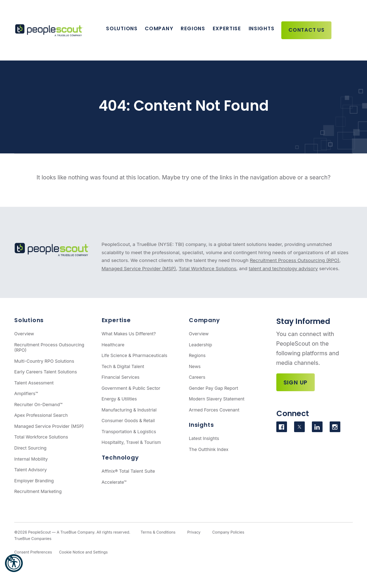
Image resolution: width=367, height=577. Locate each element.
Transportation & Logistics (129, 431)
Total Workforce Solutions (207, 268)
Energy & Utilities (119, 399)
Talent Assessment (34, 382)
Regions (193, 28)
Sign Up (295, 382)
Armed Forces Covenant (214, 410)
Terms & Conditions (157, 532)
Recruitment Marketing (38, 491)
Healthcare (113, 344)
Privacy (193, 532)
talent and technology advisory (283, 268)
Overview (24, 333)
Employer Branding (34, 480)
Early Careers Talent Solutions (45, 371)
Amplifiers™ (26, 393)
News (195, 366)
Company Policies (228, 532)
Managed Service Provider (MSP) (139, 268)
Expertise (227, 28)
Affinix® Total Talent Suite (128, 471)
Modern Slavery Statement (216, 399)
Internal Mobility (31, 459)
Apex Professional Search (41, 415)
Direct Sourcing (30, 448)
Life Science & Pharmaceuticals (134, 355)
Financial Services (121, 377)
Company (159, 28)
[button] (14, 563)
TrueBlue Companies (33, 538)
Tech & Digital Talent (123, 366)
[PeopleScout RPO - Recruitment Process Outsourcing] (49, 30)
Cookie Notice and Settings (83, 552)
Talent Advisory (30, 469)
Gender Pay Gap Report (213, 388)
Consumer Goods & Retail (128, 420)
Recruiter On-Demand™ (38, 404)
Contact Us (306, 29)
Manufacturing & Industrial (129, 410)
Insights (262, 28)
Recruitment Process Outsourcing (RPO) (294, 260)
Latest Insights (204, 438)
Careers (197, 377)
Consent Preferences (33, 552)
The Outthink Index (208, 449)
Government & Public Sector (131, 388)
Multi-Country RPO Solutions (44, 361)
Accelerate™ (114, 482)
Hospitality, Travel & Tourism (131, 442)
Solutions (121, 28)
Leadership (200, 344)
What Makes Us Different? (129, 333)
